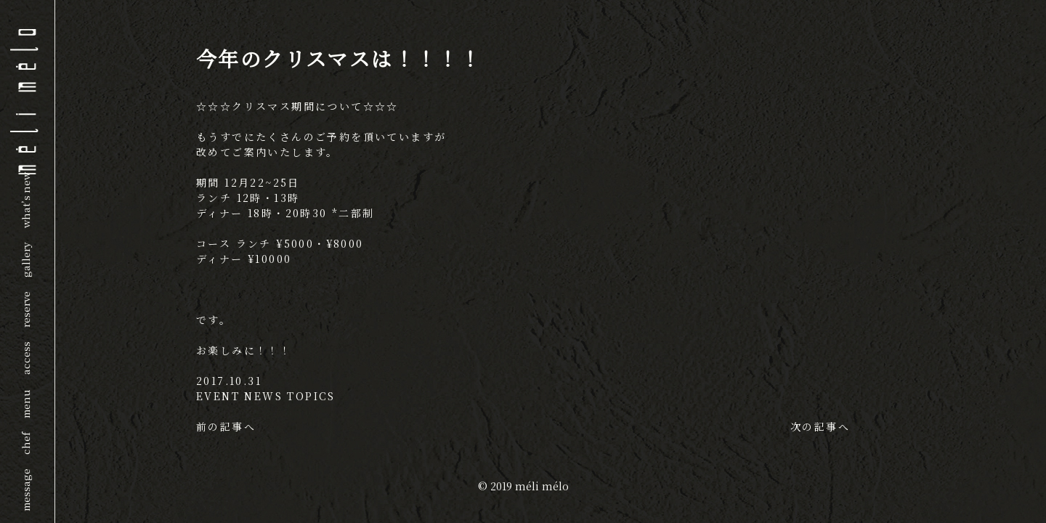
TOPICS (311, 396)
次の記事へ (820, 426)
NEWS (263, 396)
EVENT (218, 396)
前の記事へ (226, 426)
